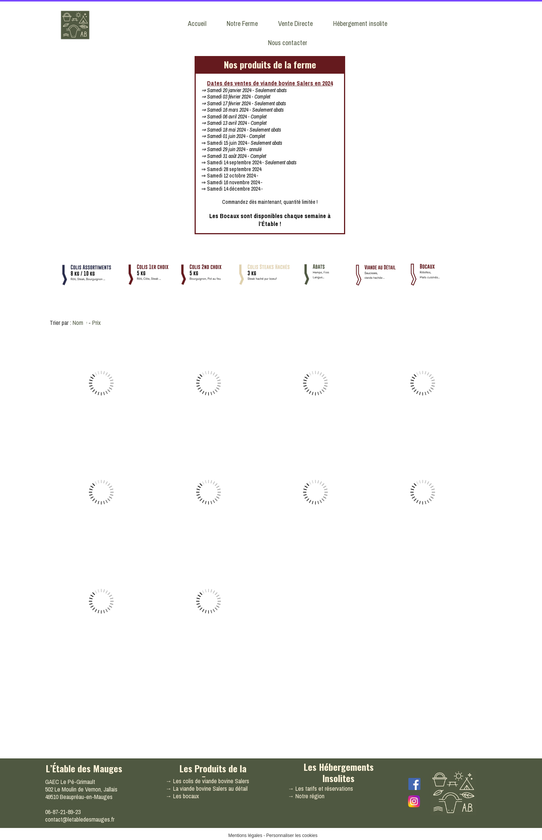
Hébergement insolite (360, 23)
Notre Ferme (242, 23)
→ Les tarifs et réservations (320, 788)
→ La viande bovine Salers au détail (207, 788)
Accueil (197, 23)
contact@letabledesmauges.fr (79, 819)
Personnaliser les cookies (291, 835)
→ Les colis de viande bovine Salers (207, 781)
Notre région (309, 796)
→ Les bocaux (182, 796)
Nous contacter (287, 42)
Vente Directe (295, 23)
